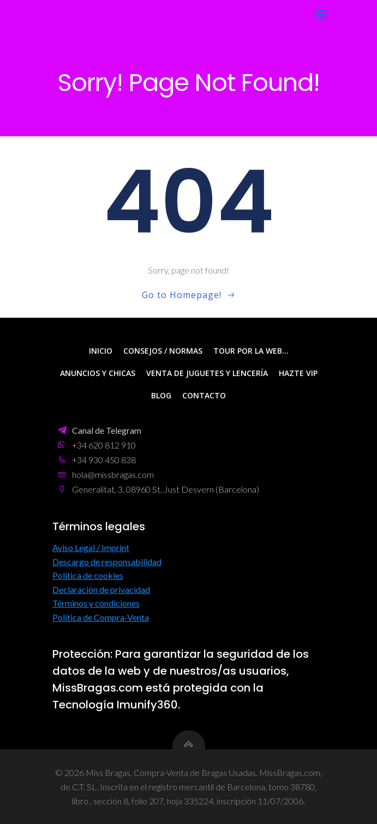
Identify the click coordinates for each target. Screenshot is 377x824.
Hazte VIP (298, 373)
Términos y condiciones (96, 603)
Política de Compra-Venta (100, 617)
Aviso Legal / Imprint (90, 547)
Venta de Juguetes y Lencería (207, 373)
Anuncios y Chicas (97, 373)
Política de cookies (87, 575)
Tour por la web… (251, 351)
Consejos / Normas (162, 351)
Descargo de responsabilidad (106, 561)
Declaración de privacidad (101, 589)
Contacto (204, 395)
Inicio (100, 351)
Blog (161, 395)
